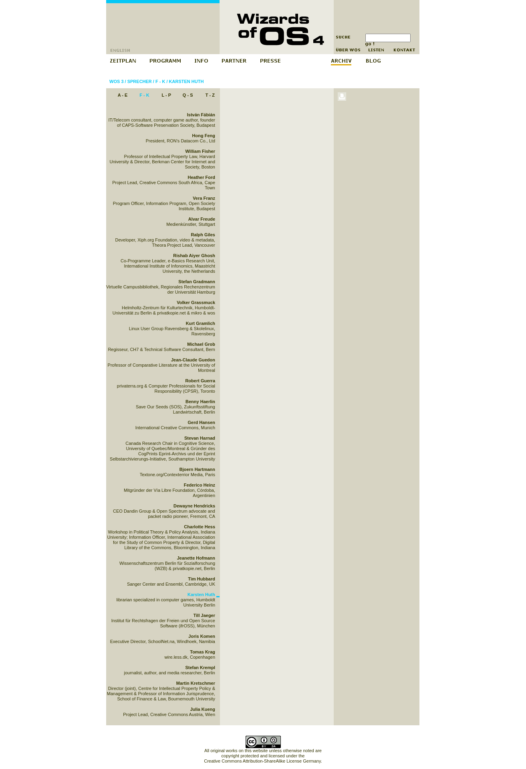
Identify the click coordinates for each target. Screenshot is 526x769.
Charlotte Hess (199, 526)
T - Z (210, 95)
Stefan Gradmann (196, 281)
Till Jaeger (204, 615)
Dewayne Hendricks (194, 505)
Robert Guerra (200, 380)
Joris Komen (201, 636)
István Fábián (201, 114)
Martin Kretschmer (195, 683)
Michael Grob (201, 344)
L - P (166, 95)
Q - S (188, 95)
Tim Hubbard (201, 578)
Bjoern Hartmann (197, 469)
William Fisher (200, 151)
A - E (123, 95)
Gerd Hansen (201, 422)
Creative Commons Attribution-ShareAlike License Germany (262, 761)
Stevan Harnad (199, 438)
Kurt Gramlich (200, 323)
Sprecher (139, 81)
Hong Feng (203, 135)
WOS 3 (116, 81)
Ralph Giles (203, 234)
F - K (160, 81)
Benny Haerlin (200, 401)
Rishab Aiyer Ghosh (194, 255)
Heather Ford (201, 177)
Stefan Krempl (200, 667)
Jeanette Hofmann (196, 558)
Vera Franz (204, 198)
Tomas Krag (202, 651)
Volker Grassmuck (196, 302)
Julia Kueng (202, 709)
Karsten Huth (186, 81)
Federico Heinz (199, 485)
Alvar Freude (201, 219)
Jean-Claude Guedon (193, 359)
